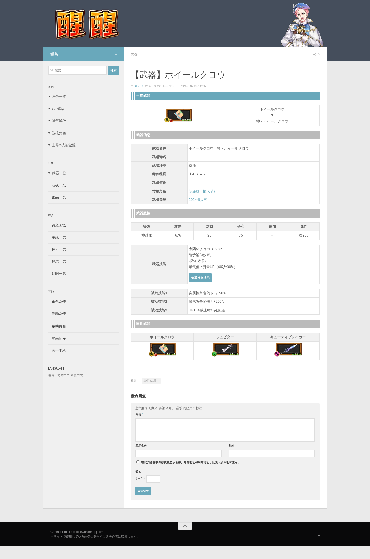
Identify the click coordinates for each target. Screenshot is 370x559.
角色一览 (59, 96)
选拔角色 (59, 133)
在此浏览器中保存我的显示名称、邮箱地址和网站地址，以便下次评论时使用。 (190, 462)
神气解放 (59, 121)
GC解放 (58, 109)
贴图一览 (57, 274)
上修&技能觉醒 (64, 145)
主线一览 (57, 237)
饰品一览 (57, 197)
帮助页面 (57, 326)
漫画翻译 (57, 338)
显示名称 (141, 445)
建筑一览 (57, 261)
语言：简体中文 (59, 375)
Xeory (138, 86)
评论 (139, 414)
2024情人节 (198, 200)
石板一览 (57, 185)
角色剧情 (57, 302)
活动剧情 (57, 314)
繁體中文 (77, 375)
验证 (138, 471)
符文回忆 (57, 225)
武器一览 (59, 173)
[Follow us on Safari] (116, 55)
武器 (134, 54)
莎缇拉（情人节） (203, 191)
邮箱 (231, 445)
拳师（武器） (151, 380)
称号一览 (57, 249)
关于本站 (57, 350)
